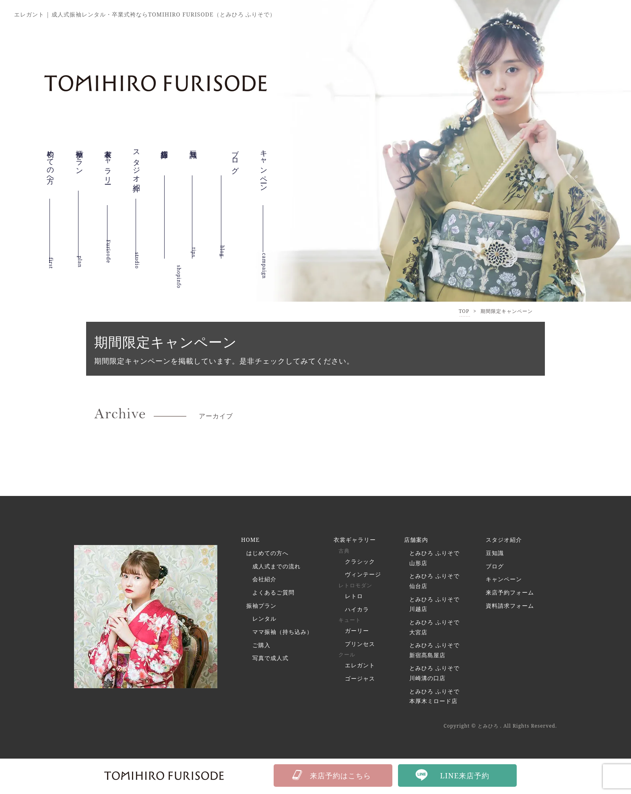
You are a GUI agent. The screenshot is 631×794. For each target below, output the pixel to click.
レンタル (264, 620)
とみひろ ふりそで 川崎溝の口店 (434, 676)
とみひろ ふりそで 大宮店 (434, 629)
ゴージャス (360, 681)
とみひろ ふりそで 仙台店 (434, 582)
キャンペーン (264, 179)
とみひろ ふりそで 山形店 (434, 559)
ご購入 (261, 647)
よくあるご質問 (273, 593)
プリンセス (360, 646)
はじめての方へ (267, 553)
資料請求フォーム (510, 607)
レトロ (354, 597)
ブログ (495, 567)
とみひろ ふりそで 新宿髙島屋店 (434, 652)
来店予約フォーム (510, 593)
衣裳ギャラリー (108, 174)
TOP (464, 311)
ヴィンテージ (363, 575)
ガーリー (357, 632)
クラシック (360, 562)
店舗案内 (416, 540)
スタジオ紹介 (137, 170)
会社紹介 (264, 580)
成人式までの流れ (276, 567)
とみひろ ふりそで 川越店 (434, 605)
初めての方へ (51, 168)
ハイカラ (357, 610)
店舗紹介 (164, 157)
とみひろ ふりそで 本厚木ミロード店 (434, 699)
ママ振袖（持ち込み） (282, 634)
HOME (250, 540)
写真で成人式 (270, 660)
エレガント (360, 667)
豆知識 (193, 150)
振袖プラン (80, 164)
